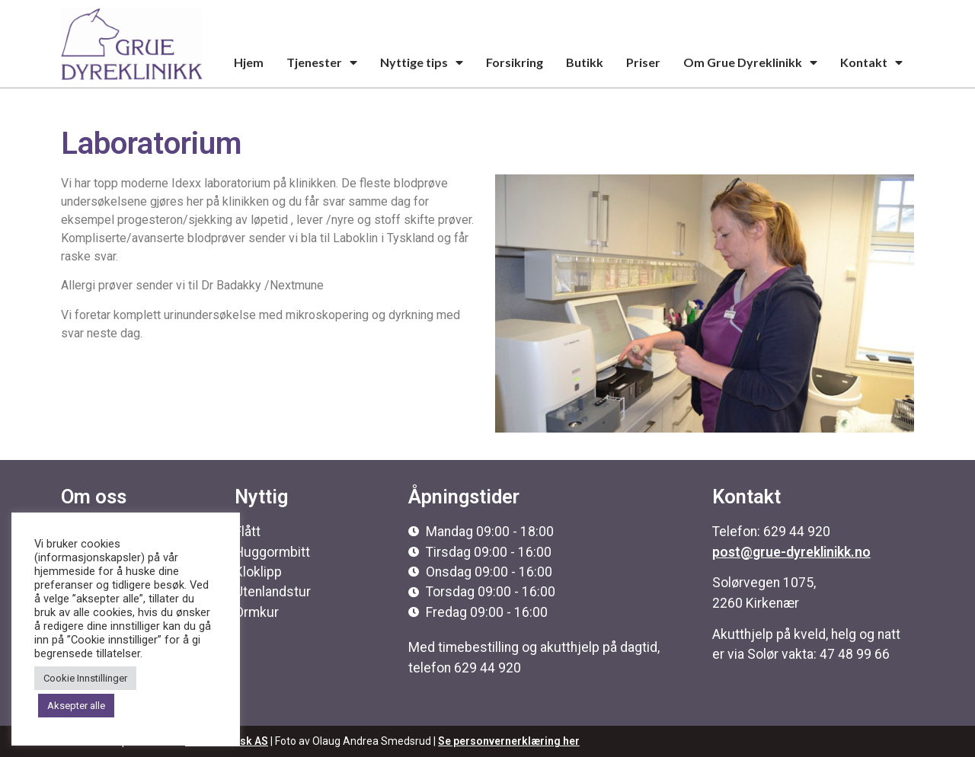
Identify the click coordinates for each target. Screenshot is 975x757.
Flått (248, 531)
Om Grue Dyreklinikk (750, 62)
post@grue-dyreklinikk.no (791, 552)
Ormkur (257, 612)
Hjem (249, 62)
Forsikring (514, 62)
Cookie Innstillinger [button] (85, 678)
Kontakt (871, 62)
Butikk (584, 62)
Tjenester (321, 62)
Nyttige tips (421, 62)
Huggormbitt (272, 552)
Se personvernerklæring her (509, 741)
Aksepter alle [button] (76, 705)
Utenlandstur (273, 591)
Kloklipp (258, 572)
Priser (643, 62)
